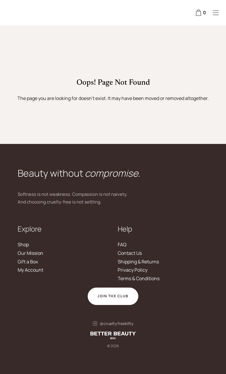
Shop (23, 244)
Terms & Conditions (138, 278)
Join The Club (113, 295)
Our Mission (30, 253)
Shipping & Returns (138, 261)
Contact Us (130, 253)
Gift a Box (28, 261)
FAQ (122, 244)
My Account (30, 270)
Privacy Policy (132, 270)
